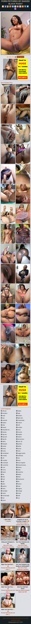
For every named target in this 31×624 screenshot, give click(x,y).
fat (2, 474)
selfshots (19, 455)
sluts (18, 469)
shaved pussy (21, 465)
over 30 (19, 441)
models (19, 427)
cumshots (4, 465)
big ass (4, 434)
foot (3, 479)
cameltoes (5, 453)
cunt (3, 467)
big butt (4, 437)
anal (3, 415)
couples (4, 460)
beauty (3, 432)
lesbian (19, 415)
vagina (19, 488)
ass (3, 418)
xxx (18, 498)
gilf (2, 481)
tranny (18, 484)
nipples (19, 434)
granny (4, 486)
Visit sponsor (20, 57)
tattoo (18, 474)
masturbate (20, 420)
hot (2, 498)
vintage (19, 491)
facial (3, 472)
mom (18, 429)
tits (18, 481)
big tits (3, 439)
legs (18, 413)
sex (18, 458)
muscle (19, 432)
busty (3, 451)
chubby (4, 455)
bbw (3, 425)
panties (19, 444)
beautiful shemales (7, 429)
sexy (18, 460)
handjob (4, 491)
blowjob (4, 444)
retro (18, 451)
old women (20, 439)
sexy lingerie (20, 462)
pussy (18, 448)
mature (19, 422)
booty (3, 448)
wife (18, 495)
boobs (3, 446)
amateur (4, 413)
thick (18, 477)
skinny (19, 467)
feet (3, 477)
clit (2, 458)
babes (3, 422)
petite (18, 446)
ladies (18, 411)
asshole (4, 420)
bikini (3, 441)
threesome (20, 479)
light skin (19, 418)
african (3, 411)
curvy (3, 469)
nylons (19, 437)
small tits (19, 472)
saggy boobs (20, 453)
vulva (18, 493)
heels (3, 493)
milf (18, 425)
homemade (5, 495)
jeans (3, 500)
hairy (3, 488)
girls (3, 484)
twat (18, 486)
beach (3, 427)
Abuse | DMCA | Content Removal (11, 618)
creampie (4, 462)
